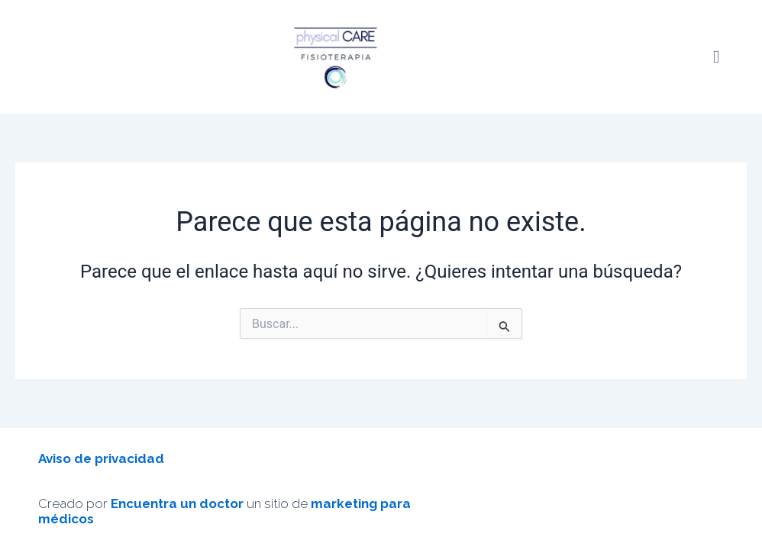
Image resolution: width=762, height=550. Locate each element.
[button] (716, 57)
